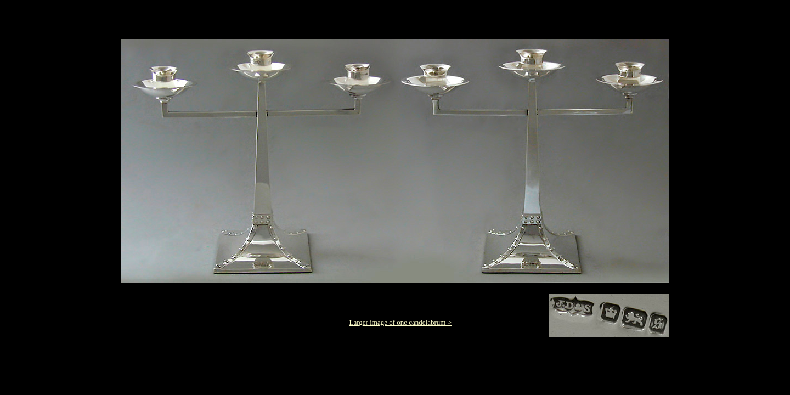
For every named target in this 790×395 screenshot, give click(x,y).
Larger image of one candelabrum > (400, 322)
